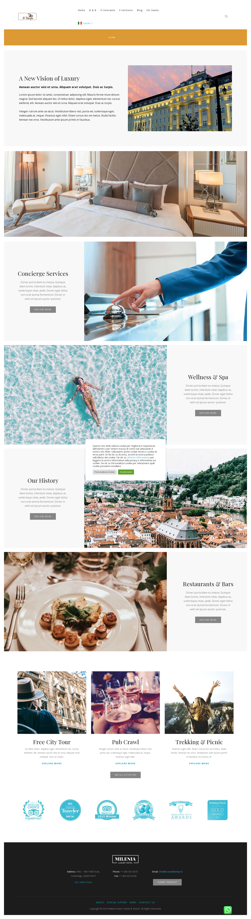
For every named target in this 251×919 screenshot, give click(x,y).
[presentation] (11, 194)
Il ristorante (107, 10)
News (133, 902)
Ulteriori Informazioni (138, 457)
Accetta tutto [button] (126, 471)
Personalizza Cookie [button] (105, 471)
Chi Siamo (152, 10)
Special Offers (117, 902)
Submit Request (167, 882)
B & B (93, 10)
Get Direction (83, 882)
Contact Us (147, 902)
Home (81, 10)
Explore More (43, 309)
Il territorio (126, 10)
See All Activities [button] (125, 775)
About (100, 902)
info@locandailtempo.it (171, 871)
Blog (140, 10)
